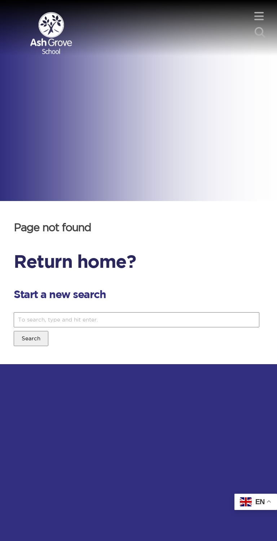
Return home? (75, 261)
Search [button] (31, 338)
